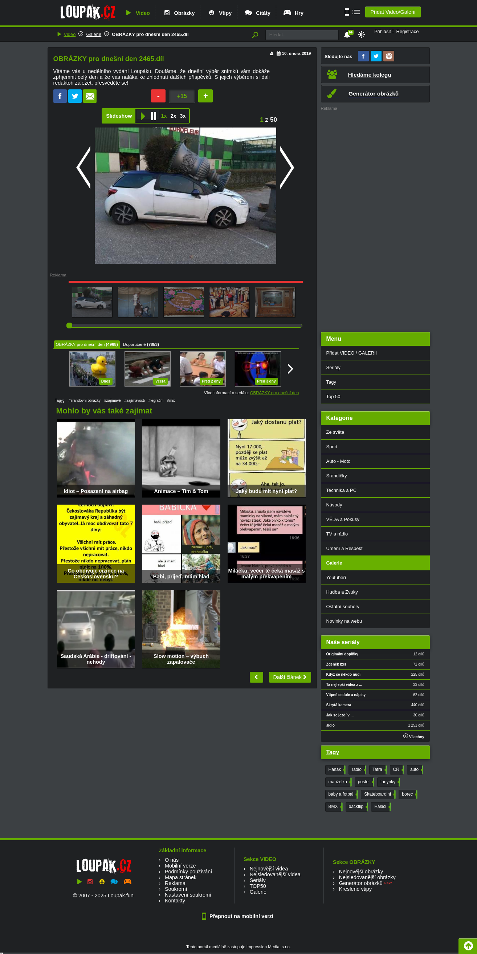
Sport (332, 446)
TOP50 (257, 886)
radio (358, 769)
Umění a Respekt (344, 548)
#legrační (155, 401)
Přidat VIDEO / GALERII (351, 353)
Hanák (336, 769)
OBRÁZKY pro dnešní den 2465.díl (150, 34)
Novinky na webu (344, 621)
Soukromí (176, 889)
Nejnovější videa (269, 869)
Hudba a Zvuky (342, 592)
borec (409, 794)
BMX (335, 807)
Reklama (175, 883)
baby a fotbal (343, 794)
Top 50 (333, 396)
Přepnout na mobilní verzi (238, 916)
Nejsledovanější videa (275, 874)
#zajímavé (112, 401)
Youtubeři (336, 577)
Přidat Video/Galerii (392, 12)
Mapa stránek (180, 877)
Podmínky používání (188, 871)
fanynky (389, 782)
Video (137, 13)
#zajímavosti (135, 401)
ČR (398, 769)
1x (164, 116)
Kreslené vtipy (355, 889)
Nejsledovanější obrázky (367, 877)
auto (416, 769)
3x (183, 116)
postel (365, 782)
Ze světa (335, 432)
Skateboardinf (379, 794)
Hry (293, 13)
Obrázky (178, 13)
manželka (339, 782)
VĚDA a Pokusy (342, 519)
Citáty (257, 13)
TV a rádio (337, 534)
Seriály (333, 367)
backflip (358, 807)
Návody (334, 505)
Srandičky (336, 475)
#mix (171, 401)
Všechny (413, 736)
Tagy (331, 382)
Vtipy (219, 13)
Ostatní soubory (342, 606)
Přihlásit (382, 31)
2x (173, 116)
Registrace (407, 31)
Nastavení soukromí (188, 895)
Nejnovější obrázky (361, 871)
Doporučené (134, 344)
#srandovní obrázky (85, 401)
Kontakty (175, 901)
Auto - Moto (338, 461)
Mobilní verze (180, 866)
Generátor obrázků (361, 883)
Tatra (379, 769)
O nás (172, 860)
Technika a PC (341, 490)
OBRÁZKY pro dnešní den (80, 344)
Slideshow (119, 116)
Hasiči (382, 807)
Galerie (93, 34)
